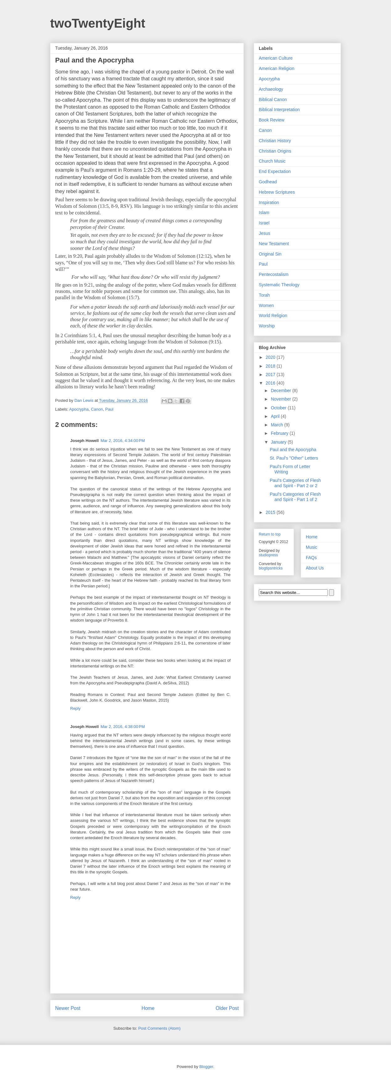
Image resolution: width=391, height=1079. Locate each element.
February (280, 433)
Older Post (227, 1008)
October (279, 407)
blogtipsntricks (271, 568)
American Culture (276, 58)
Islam (264, 212)
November (281, 399)
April (276, 416)
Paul (109, 409)
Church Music (272, 161)
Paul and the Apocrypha (293, 449)
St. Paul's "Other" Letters (294, 458)
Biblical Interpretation (279, 109)
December (281, 390)
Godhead (268, 181)
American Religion (277, 68)
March (277, 424)
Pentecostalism (274, 274)
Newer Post (68, 1008)
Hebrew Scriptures (277, 192)
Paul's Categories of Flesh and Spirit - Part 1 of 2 (295, 497)
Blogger (206, 1066)
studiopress (268, 555)
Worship (267, 325)
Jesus (264, 233)
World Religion (273, 315)
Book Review (271, 119)
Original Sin (270, 253)
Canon (97, 409)
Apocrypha (79, 409)
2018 (271, 366)
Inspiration (269, 202)
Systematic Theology (279, 284)
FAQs (311, 557)
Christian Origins (275, 151)
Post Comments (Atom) (159, 1028)
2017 (271, 374)
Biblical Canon (273, 99)
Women (266, 305)
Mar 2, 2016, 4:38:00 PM (123, 726)
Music (311, 547)
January (279, 442)
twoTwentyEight (97, 23)
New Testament (274, 243)
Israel (264, 222)
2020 (271, 357)
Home (148, 1008)
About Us (315, 567)
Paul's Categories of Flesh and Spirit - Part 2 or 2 (295, 483)
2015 (271, 512)
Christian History (275, 140)
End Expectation (275, 171)
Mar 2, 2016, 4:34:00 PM (123, 440)
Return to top (269, 534)
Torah (264, 295)
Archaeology (271, 89)
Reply (75, 708)
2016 (271, 383)
